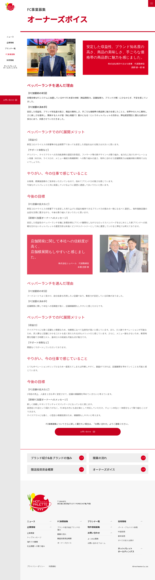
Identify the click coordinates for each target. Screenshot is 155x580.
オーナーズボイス (104, 469)
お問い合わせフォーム (96, 543)
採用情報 (10, 60)
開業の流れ (100, 458)
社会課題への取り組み (36, 546)
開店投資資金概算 (42, 469)
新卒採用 (121, 536)
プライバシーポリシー (36, 566)
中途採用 (121, 531)
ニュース (10, 36)
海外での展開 (32, 542)
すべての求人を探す (126, 540)
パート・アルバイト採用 (128, 527)
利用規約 (52, 566)
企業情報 (10, 42)
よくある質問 (93, 539)
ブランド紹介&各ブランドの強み (51, 458)
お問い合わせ (8, 100)
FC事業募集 (10, 54)
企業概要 (30, 533)
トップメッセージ (34, 537)
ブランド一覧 (10, 48)
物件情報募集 (94, 527)
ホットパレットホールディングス (10, 67)
